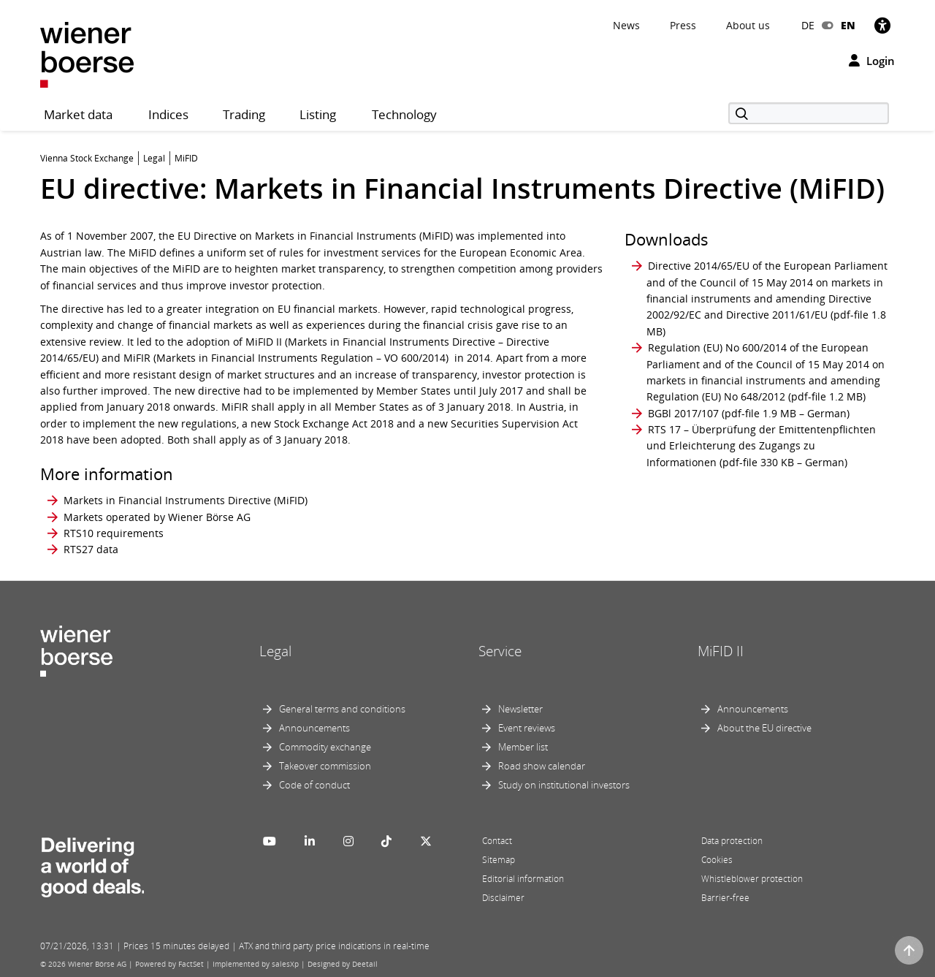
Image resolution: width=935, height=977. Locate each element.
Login (872, 60)
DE (807, 25)
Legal (275, 651)
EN (848, 25)
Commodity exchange (325, 746)
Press (683, 25)
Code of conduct (314, 784)
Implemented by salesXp (256, 964)
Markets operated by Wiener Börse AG (157, 517)
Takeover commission (325, 765)
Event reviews (526, 727)
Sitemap (498, 860)
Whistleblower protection (752, 879)
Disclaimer (503, 898)
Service (500, 651)
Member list (523, 746)
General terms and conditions (342, 708)
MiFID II (721, 651)
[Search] (808, 113)
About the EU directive (764, 727)
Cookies (717, 860)
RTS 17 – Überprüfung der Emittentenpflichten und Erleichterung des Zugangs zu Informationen (761, 445)
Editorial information (523, 879)
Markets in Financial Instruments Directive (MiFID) (186, 500)
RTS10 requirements (114, 533)
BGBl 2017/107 (683, 413)
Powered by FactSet (169, 964)
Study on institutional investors (564, 784)
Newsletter (520, 708)
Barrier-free (725, 898)
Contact (497, 841)
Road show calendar (541, 765)
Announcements (314, 727)
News (626, 25)
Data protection (732, 841)
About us (748, 25)
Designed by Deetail (343, 964)
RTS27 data (91, 549)
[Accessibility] (882, 25)
